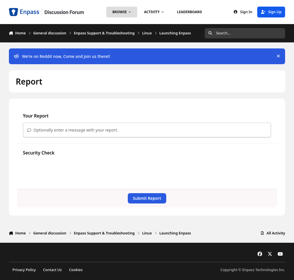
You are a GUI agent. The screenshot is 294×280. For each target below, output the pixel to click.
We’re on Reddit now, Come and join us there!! (62, 56)
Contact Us (52, 269)
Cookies (75, 269)
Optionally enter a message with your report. (72, 130)
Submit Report (147, 198)
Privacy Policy (24, 269)
